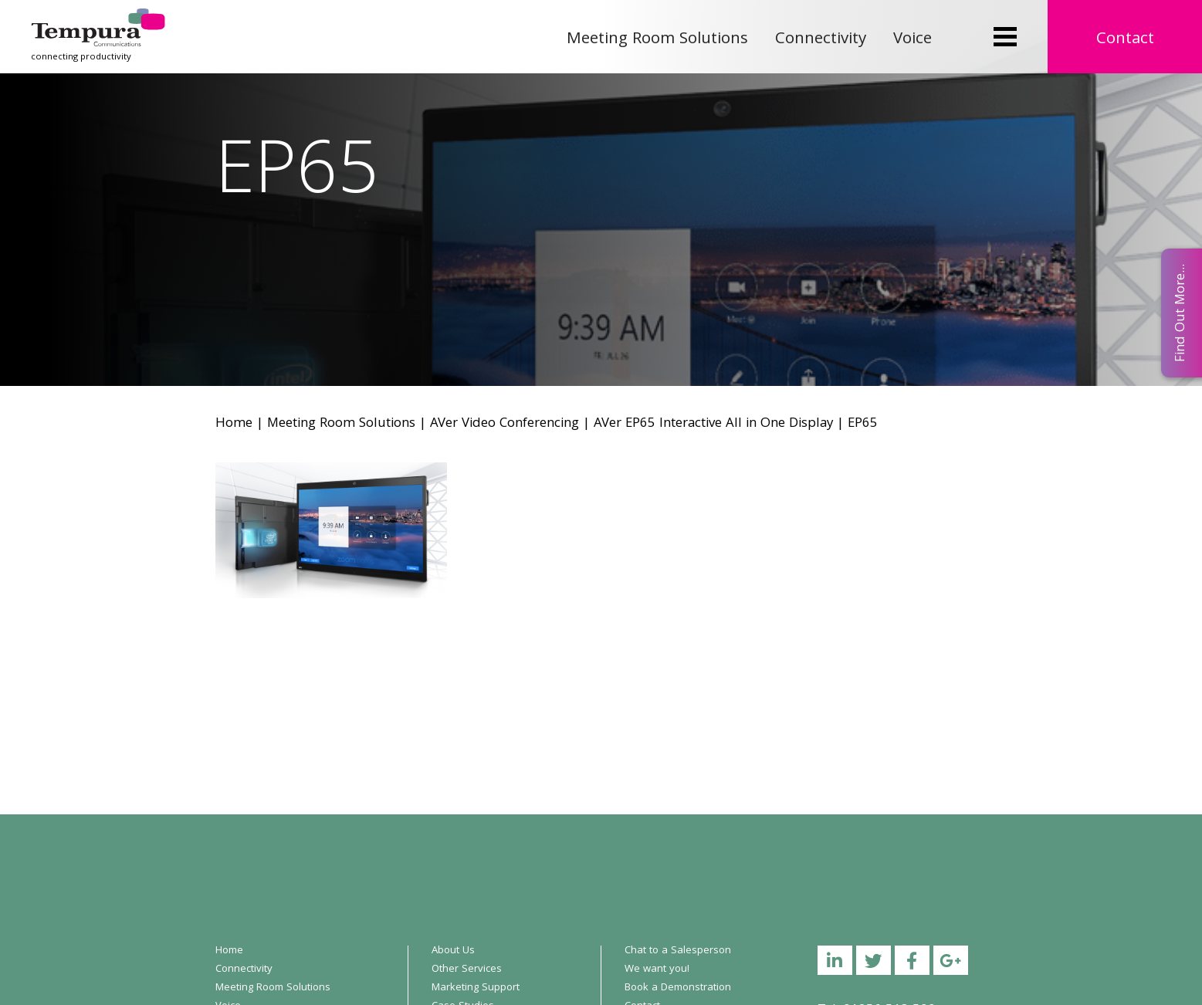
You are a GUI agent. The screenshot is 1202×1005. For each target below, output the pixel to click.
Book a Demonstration (678, 988)
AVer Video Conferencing (504, 424)
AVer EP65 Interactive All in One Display (713, 424)
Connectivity (820, 39)
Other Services (467, 969)
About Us (453, 950)
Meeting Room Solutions (657, 39)
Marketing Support (476, 988)
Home (233, 424)
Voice (912, 39)
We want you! (657, 969)
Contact (1125, 39)
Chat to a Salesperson (678, 950)
